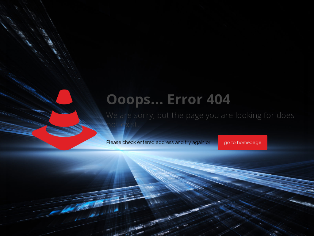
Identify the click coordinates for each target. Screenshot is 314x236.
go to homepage (242, 142)
